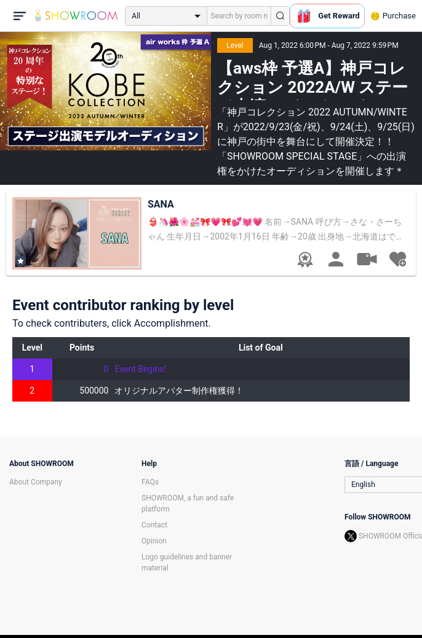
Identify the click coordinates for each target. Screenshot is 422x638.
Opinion (154, 541)
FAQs (150, 482)
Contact (154, 525)
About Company (35, 482)
